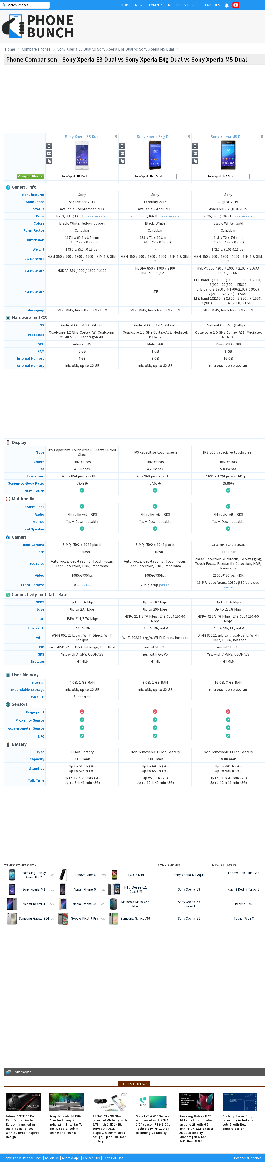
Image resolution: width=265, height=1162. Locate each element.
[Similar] (86, 585)
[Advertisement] (181, 26)
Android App (71, 1158)
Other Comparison (20, 865)
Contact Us (91, 1158)
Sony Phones (169, 865)
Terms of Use (113, 1158)
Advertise (52, 1158)
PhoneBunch (32, 1158)
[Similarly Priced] (97, 216)
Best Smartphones (248, 1158)
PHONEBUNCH (50, 26)
